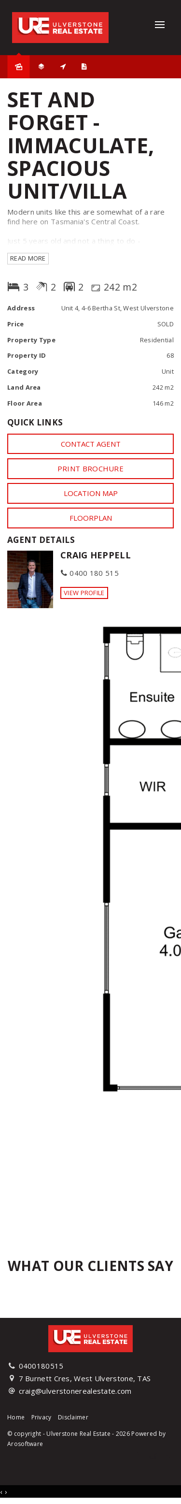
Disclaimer (73, 1417)
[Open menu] (160, 24)
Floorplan (91, 518)
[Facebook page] (138, 1457)
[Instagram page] (153, 1457)
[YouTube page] (167, 1457)
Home (16, 1417)
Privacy (41, 1417)
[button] (90, 468)
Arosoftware (25, 1444)
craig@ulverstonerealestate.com (75, 1391)
